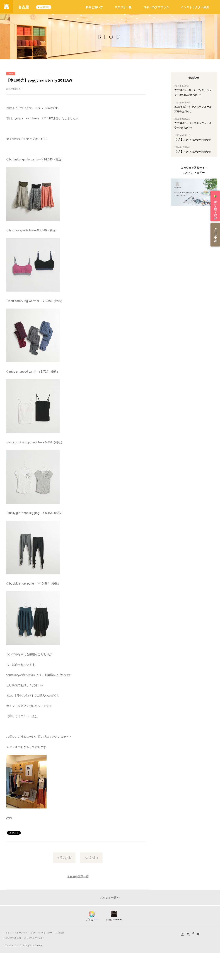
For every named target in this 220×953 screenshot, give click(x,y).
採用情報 (59, 932)
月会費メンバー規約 (33, 937)
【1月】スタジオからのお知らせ (192, 151)
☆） (35, 716)
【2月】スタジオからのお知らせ (192, 139)
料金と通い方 (94, 7)
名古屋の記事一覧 (78, 876)
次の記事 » (91, 858)
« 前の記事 (64, 858)
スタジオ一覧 (123, 7)
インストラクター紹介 (195, 7)
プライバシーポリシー (41, 932)
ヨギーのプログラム (156, 7)
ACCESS (46, 7)
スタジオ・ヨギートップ (15, 932)
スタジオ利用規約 (12, 937)
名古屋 (25, 7)
